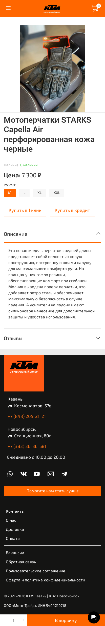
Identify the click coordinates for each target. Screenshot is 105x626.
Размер (10, 185)
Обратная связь (21, 561)
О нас (11, 520)
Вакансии (15, 552)
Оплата (13, 538)
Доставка (15, 529)
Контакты (15, 511)
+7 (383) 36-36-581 (27, 446)
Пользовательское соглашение (35, 570)
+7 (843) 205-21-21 (27, 416)
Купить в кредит (72, 210)
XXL (57, 192)
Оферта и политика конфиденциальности (45, 579)
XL (39, 192)
